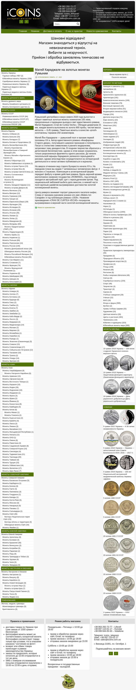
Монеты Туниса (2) (9, 355)
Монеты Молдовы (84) (11, 224)
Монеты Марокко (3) (10, 330)
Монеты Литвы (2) (9, 218)
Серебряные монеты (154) (114, 281)
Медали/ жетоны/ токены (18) (115, 173)
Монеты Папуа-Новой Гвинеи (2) (15, 591)
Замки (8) (107, 128)
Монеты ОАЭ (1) (8, 437)
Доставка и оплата (52, 31)
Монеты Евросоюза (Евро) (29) (14, 202)
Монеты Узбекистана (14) (12, 465)
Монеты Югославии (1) (11, 282)
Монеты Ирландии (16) (11, 204)
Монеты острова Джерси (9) (15, 188)
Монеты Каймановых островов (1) (18, 163)
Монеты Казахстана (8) (11, 404)
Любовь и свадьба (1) (112, 170)
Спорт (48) (107, 284)
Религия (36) (108, 270)
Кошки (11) (107, 164)
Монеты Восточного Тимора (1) (14, 382)
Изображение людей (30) (113, 142)
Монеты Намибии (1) (10, 336)
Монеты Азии (6, 368)
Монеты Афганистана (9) (12, 379)
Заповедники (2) (110, 131)
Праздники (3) (109, 256)
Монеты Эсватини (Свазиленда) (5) (16, 341)
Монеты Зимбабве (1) (10, 314)
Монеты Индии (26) (9, 387)
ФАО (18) (107, 300)
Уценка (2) (107, 292)
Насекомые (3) (109, 204)
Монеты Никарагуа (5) (11, 506)
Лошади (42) (108, 167)
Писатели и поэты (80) (112, 243)
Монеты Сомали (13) (10, 344)
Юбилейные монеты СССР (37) (15, 119)
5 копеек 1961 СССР (111, 517)
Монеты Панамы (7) (10, 508)
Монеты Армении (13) (11, 376)
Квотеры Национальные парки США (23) (16, 518)
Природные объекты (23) (113, 258)
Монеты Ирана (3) (9, 396)
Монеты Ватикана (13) (11, 190)
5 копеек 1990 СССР (111, 498)
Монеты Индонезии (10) (11, 390)
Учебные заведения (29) (113, 295)
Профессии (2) (109, 264)
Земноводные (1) (110, 134)
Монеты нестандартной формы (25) (118, 187)
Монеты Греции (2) (9, 199)
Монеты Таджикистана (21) (13, 454)
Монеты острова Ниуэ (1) (14, 586)
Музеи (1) (107, 192)
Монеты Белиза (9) (9, 486)
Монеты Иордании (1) (10, 393)
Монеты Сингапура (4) (11, 451)
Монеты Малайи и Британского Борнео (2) (16, 156)
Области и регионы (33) (113, 217)
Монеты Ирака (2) (9, 398)
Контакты (116, 31)
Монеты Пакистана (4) (11, 443)
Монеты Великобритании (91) (14, 145)
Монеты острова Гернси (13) (15, 166)
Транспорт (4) (108, 289)
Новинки (35, 31)
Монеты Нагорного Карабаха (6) (17, 373)
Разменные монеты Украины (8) (15, 84)
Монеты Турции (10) (10, 463)
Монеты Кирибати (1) (10, 580)
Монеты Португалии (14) (12, 243)
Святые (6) (107, 278)
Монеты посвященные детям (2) (116, 190)
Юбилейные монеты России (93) (17, 257)
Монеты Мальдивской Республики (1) (17, 432)
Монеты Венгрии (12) (10, 193)
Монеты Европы (8, 131)
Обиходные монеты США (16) (16, 525)
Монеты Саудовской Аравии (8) (15, 446)
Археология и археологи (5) (114, 95)
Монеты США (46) (9, 514)
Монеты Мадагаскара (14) (12, 325)
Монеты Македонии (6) (11, 221)
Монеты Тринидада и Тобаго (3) (15, 557)
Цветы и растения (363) (113, 317)
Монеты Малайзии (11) (11, 429)
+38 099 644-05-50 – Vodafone (108, 631)
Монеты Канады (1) (10, 497)
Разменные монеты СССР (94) (14, 116)
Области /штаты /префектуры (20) (117, 215)
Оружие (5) (107, 223)
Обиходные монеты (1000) (114, 212)
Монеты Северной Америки (12, 478)
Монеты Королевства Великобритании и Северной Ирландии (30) (15, 150)
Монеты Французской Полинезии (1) (12, 269)
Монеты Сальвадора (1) (11, 511)
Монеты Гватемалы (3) (11, 492)
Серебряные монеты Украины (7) (15, 81)
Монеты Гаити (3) (9, 489)
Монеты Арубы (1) (11, 235)
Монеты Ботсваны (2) (10, 297)
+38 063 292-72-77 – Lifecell (107, 627)
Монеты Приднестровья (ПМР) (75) (13, 228)
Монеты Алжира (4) (10, 291)
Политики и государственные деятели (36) (118, 246)
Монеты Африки (8, 288)
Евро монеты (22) (110, 120)
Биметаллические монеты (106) (116, 100)
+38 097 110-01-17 (67, 9)
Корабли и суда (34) (111, 159)
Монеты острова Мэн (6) (14, 169)
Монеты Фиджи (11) (10, 597)
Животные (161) (109, 125)
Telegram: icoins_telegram (66, 13)
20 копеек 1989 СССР (112, 593)
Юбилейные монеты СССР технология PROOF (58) (13, 123)
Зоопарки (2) (108, 139)
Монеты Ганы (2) (8, 302)
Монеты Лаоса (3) (9, 424)
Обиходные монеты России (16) (17, 251)
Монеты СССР (7, 114)
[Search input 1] (65, 24)
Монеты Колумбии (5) (10, 548)
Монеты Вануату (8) (10, 577)
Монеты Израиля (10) (10, 385)
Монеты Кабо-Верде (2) (11, 316)
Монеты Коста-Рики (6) (11, 500)
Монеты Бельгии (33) (10, 137)
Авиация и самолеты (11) (113, 86)
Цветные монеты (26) (112, 314)
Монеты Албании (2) (10, 134)
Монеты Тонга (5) (9, 594)
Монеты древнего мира (11, 101)
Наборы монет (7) (110, 198)
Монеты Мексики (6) (10, 503)
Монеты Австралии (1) (11, 575)
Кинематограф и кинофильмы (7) (117, 151)
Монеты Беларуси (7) (10, 139)
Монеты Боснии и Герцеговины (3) (16, 142)
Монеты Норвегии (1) (10, 237)
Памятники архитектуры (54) (115, 229)
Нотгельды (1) (109, 209)
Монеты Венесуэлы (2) (11, 545)
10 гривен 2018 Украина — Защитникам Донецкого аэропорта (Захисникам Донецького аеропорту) (118, 374)
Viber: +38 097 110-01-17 (67, 16)
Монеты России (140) (10, 246)
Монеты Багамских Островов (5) (15, 481)
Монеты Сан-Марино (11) (12, 260)
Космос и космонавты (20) (114, 162)
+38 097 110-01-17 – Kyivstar (108, 629)
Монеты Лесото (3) (9, 319)
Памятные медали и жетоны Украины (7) (13, 88)
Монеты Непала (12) (10, 435)
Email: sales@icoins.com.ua (67, 18)
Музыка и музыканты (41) (113, 195)
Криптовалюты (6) (9, 609)
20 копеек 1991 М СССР (113, 555)
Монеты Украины (8, 73)
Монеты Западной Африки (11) (16, 185)
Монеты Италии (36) (10, 213)
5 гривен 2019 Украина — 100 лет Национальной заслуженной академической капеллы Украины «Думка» (117, 475)
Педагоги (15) (108, 237)
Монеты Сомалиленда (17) (13, 347)
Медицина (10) (109, 176)
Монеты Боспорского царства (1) (15, 107)
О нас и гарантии (74, 31)
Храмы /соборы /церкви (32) (115, 309)
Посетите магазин (119, 77)
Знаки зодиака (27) (111, 137)
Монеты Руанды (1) (10, 339)
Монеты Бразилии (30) (11, 543)
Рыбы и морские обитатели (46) (116, 275)
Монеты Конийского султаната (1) (15, 104)
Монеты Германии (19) (11, 196)
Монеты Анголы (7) (9, 294)
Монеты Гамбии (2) (9, 305)
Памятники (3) (109, 226)
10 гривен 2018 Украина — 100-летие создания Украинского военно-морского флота (118, 351)
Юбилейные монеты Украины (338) (16, 79)
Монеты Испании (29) (10, 210)
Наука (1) (107, 206)
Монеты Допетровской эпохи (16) (17, 249)
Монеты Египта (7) (9, 308)
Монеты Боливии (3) (10, 540)
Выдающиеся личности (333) (115, 111)
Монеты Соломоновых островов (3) (13, 176)
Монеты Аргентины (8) (11, 537)
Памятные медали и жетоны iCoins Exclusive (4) (16, 93)
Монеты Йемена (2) (10, 401)
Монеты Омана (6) (9, 440)
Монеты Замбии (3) (9, 311)
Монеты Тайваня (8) (10, 460)
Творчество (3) (109, 286)
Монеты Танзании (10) (11, 353)
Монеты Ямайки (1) (9, 528)
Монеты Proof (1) (110, 178)
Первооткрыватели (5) (112, 240)
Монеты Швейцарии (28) (12, 276)
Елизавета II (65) (110, 123)
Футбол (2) (107, 306)
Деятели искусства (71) (112, 117)
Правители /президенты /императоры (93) (118, 252)
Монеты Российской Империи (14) (18, 254)
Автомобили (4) (109, 89)
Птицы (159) (108, 267)
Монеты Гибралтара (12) (14, 161)
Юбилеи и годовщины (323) (114, 323)
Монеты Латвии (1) (9, 216)
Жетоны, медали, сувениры (12, 604)
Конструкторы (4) (110, 156)
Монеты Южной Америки (11, 534)
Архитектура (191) (110, 98)
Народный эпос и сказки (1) (114, 201)
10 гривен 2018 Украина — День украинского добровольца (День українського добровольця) (116, 398)
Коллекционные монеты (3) (114, 153)
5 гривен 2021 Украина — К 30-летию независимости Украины (118, 427)
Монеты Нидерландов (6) (12, 232)
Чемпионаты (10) (110, 320)
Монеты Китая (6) (9, 410)
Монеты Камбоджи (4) (11, 407)
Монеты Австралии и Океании (14, 572)
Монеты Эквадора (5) (10, 565)
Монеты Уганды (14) (10, 358)
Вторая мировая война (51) (114, 109)
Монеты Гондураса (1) (11, 494)
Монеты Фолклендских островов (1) (13, 181)
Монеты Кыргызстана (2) (12, 418)
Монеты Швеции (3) (10, 279)
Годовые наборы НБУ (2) (12, 76)
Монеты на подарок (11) (113, 184)
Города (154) (108, 114)
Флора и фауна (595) (112, 303)
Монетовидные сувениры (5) (13, 606)
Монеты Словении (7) (10, 263)
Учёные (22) (108, 298)
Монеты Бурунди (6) (10, 300)
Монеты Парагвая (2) (10, 551)
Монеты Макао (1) (11, 412)
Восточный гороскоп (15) (113, 106)
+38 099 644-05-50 (67, 11)
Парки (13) (107, 231)
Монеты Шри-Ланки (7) (11, 471)
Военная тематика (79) (112, 103)
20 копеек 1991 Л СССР (113, 536)
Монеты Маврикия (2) (10, 322)
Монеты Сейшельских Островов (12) (17, 350)
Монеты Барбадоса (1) (11, 483)
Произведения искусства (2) (115, 261)
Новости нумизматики (97, 31)
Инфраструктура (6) (111, 145)
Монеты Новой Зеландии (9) (13, 583)
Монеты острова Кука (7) (14, 588)
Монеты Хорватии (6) (10, 273)
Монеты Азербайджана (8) (12, 371)
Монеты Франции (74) (11, 265)
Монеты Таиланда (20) (11, 457)
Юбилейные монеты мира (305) (116, 325)
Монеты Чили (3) (8, 562)
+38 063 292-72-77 (67, 6)
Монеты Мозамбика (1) (11, 333)
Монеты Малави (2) (10, 328)
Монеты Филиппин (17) (11, 468)
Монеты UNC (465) (111, 181)
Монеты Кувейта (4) (10, 421)
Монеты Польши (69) (10, 240)
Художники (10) (109, 311)
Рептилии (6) (108, 272)
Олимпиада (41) (110, 220)
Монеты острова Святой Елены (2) (18, 172)
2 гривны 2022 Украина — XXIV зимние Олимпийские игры (116, 613)
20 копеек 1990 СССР (112, 574)
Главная (23, 31)
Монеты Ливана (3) (9, 426)
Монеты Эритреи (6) (10, 361)
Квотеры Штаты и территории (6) (17, 522)
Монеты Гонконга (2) (12, 415)
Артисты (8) (108, 92)
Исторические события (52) (114, 148)
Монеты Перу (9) (8, 554)
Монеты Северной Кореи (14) (14, 449)
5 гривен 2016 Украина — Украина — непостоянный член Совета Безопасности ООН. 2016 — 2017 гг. (118, 450)
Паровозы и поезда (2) (112, 234)
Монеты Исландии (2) (10, 207)
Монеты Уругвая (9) (10, 559)
